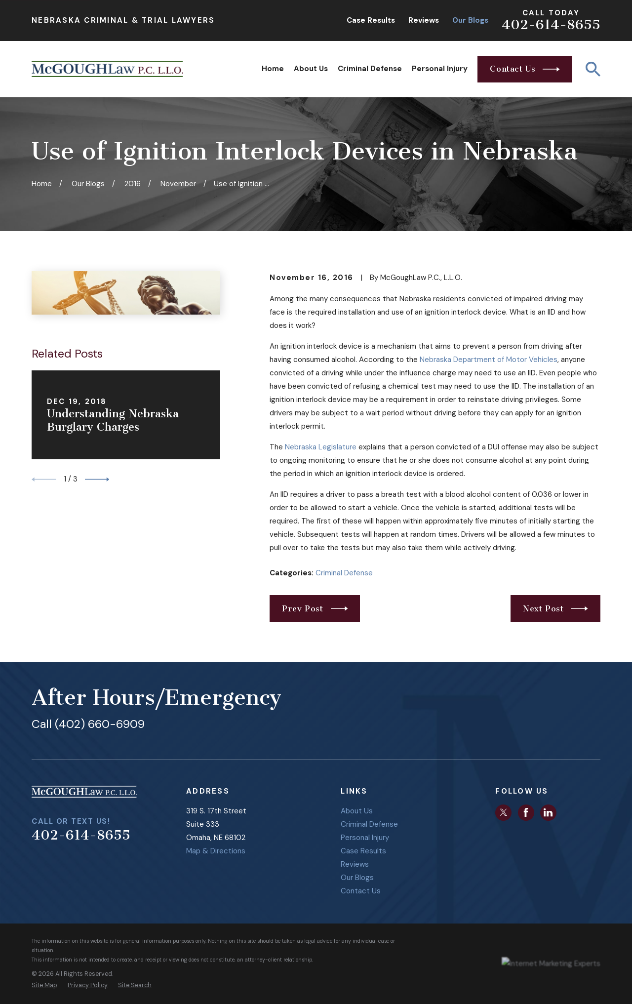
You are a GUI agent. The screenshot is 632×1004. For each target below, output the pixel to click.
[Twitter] (503, 812)
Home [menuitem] (273, 69)
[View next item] (97, 479)
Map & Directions (215, 851)
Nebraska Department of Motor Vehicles (488, 359)
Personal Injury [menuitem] (440, 69)
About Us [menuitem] (311, 69)
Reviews (423, 20)
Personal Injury (365, 838)
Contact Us (361, 891)
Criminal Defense (344, 573)
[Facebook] (525, 812)
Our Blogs (470, 20)
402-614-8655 (551, 25)
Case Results (371, 20)
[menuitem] (44, 985)
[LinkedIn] (548, 812)
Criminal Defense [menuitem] (370, 69)
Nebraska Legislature (320, 447)
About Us (357, 811)
